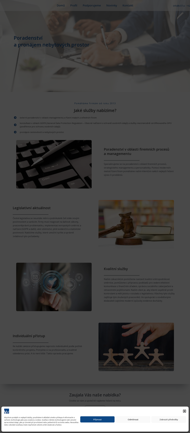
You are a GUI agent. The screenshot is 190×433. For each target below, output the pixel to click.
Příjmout (97, 419)
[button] (184, 411)
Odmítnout (133, 419)
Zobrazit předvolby (169, 419)
